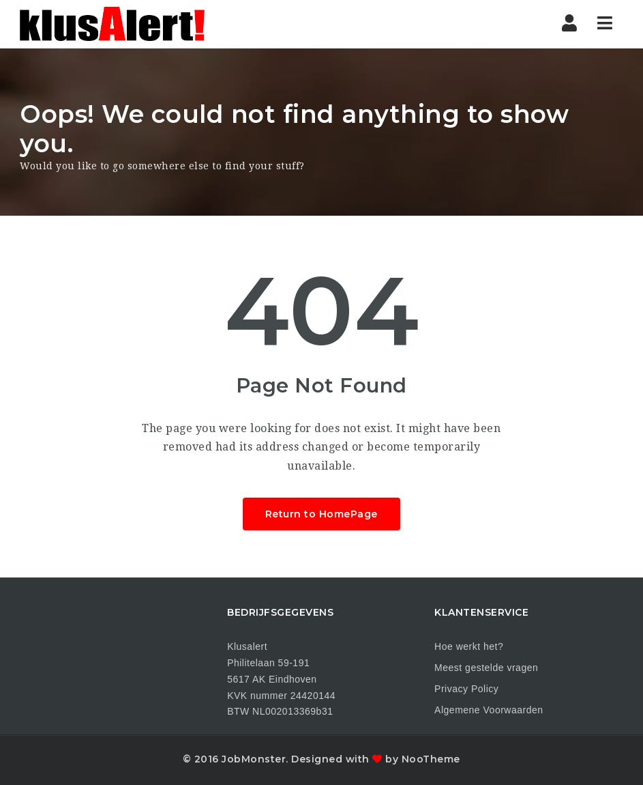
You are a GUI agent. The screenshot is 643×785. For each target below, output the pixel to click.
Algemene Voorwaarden (488, 709)
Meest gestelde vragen (486, 667)
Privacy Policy (466, 688)
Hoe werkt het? (468, 646)
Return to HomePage (321, 514)
